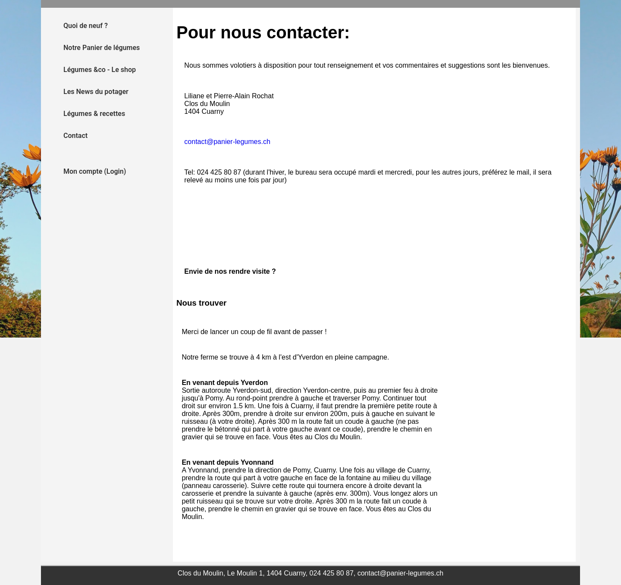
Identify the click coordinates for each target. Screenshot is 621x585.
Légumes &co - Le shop (99, 70)
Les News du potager (96, 92)
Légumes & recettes (94, 113)
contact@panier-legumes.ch (227, 141)
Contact (75, 135)
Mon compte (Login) (94, 171)
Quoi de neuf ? (85, 26)
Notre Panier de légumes (101, 48)
